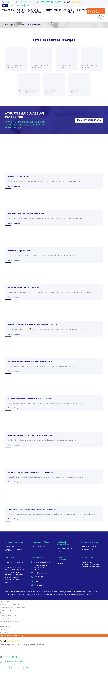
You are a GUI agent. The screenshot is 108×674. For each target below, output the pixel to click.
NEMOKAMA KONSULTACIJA (13, 655)
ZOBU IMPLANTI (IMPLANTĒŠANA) (12, 608)
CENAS (49, 10)
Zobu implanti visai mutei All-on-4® (14, 552)
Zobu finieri (61, 554)
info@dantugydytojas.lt (42, 576)
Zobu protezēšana (38, 549)
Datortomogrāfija (89, 549)
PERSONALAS (60, 10)
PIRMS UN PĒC (20, 11)
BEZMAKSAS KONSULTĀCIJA (94, 11)
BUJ (4, 5)
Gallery (60, 567)
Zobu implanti (10, 549)
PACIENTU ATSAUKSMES (34, 11)
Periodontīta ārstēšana (91, 552)
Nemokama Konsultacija (88, 120)
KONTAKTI (82, 10)
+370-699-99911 (40, 580)
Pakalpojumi (8, 10)
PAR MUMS (71, 11)
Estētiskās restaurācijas (66, 551)
